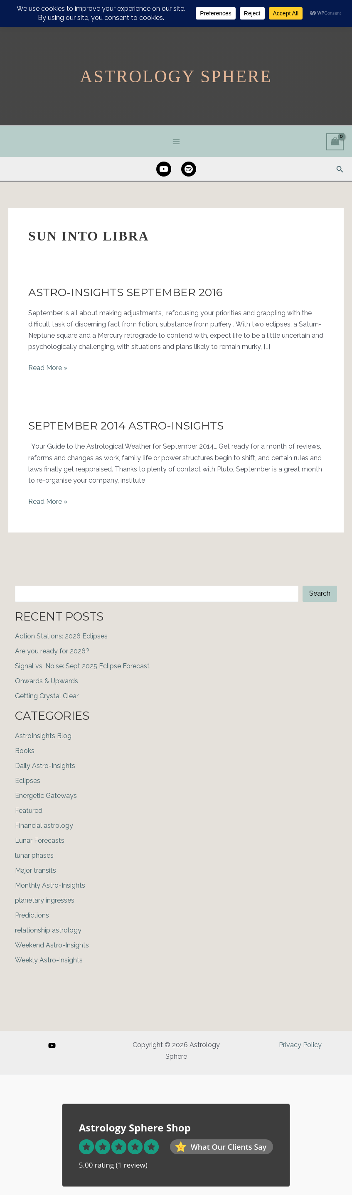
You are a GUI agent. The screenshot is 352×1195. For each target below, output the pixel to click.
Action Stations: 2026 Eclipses (61, 636)
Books (24, 750)
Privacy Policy (300, 1045)
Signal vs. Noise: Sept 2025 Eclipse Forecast (82, 666)
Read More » (47, 367)
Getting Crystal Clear (47, 695)
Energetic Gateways (46, 795)
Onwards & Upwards (46, 681)
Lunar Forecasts (39, 840)
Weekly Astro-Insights (49, 960)
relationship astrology (48, 930)
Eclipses (27, 780)
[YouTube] (52, 1045)
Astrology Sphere (176, 75)
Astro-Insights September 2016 (125, 292)
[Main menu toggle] (176, 141)
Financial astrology (44, 825)
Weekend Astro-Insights (52, 945)
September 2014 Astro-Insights (126, 425)
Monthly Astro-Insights (50, 885)
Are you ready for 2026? (52, 651)
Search (319, 593)
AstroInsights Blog (43, 735)
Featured (28, 810)
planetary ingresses (44, 900)
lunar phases (34, 855)
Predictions (32, 915)
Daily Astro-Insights (45, 765)
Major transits (35, 870)
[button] (340, 169)
